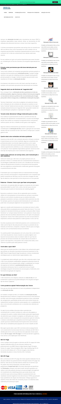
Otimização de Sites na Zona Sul (51, 85)
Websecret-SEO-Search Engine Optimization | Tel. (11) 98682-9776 (35, 401)
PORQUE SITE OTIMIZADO (26, 397)
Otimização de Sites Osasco (51, 131)
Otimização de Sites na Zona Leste (50, 39)
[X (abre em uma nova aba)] (57, 5)
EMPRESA (8, 397)
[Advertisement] (30, 26)
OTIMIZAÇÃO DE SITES (15, 397)
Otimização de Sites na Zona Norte (50, 55)
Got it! (55, 2)
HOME (4, 397)
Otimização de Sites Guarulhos (50, 116)
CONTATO (50, 397)
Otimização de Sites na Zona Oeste (50, 70)
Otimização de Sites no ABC (51, 101)
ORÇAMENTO (55, 397)
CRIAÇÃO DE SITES (35, 397)
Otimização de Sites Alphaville (50, 146)
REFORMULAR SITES (43, 397)
